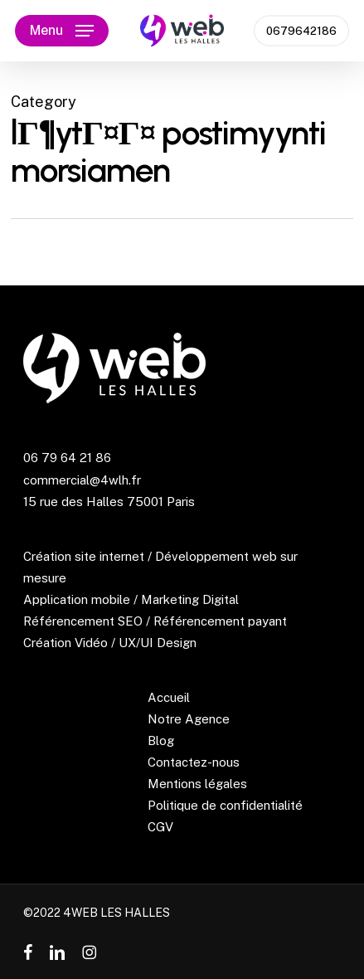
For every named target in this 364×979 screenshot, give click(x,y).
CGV (160, 827)
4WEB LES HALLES (116, 912)
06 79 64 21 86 (67, 458)
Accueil (169, 697)
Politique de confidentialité (225, 805)
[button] (62, 30)
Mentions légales (197, 784)
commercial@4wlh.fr (82, 480)
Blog (161, 740)
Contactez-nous (194, 762)
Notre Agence (189, 719)
